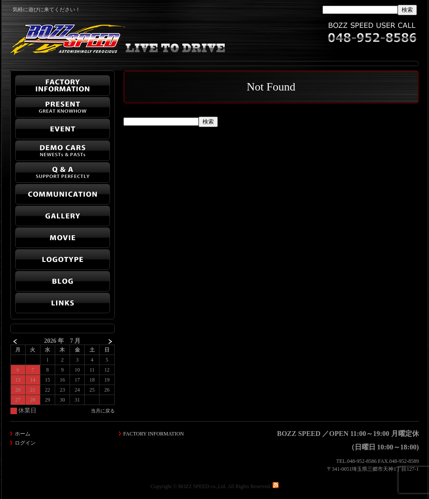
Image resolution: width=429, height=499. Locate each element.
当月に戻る (103, 410)
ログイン (25, 443)
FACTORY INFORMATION (153, 434)
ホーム (22, 434)
